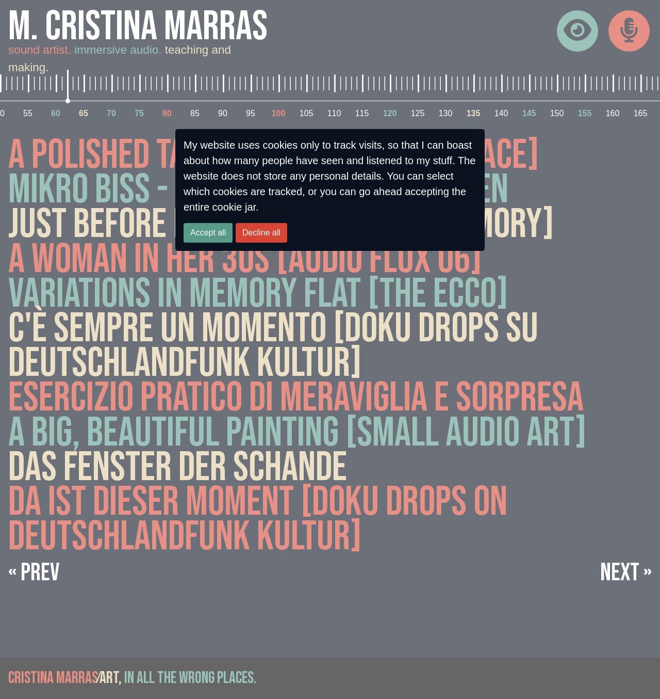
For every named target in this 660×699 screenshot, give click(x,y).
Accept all (208, 232)
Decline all (261, 232)
